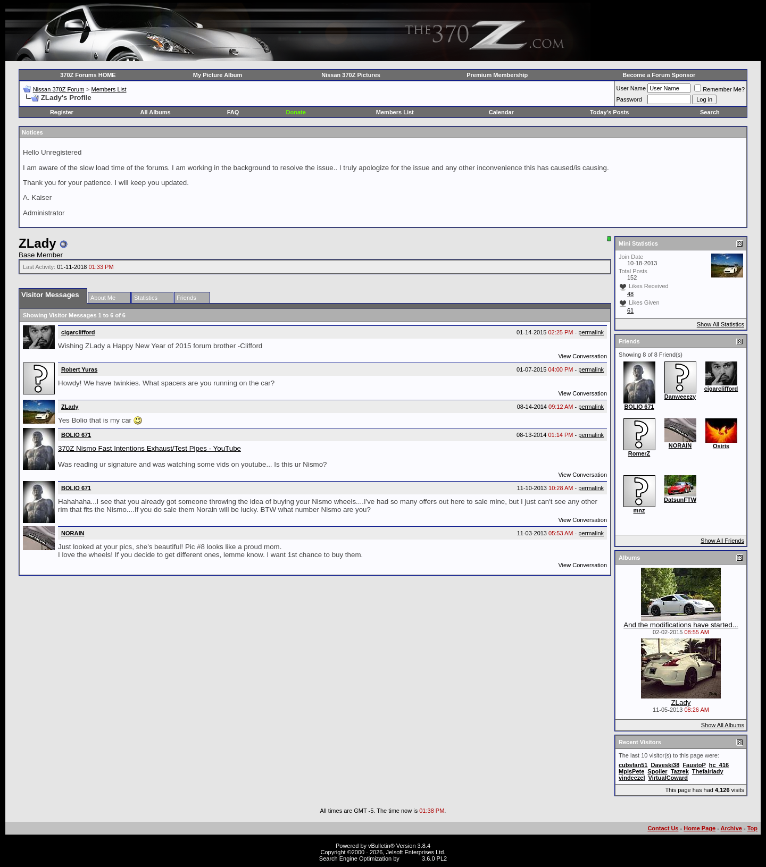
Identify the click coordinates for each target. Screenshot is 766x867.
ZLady (680, 702)
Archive (731, 828)
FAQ (233, 112)
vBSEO (410, 858)
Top (752, 828)
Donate (296, 112)
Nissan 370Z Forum (59, 89)
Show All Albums (722, 725)
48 (630, 294)
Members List (108, 89)
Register (61, 112)
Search (710, 112)
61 (630, 310)
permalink (591, 332)
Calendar (501, 112)
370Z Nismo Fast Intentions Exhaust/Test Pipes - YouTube (149, 448)
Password (629, 99)
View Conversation (582, 356)
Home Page (699, 828)
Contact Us (662, 828)
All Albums (155, 112)
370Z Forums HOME (88, 75)
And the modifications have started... (680, 625)
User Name (631, 88)
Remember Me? (719, 89)
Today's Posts (609, 112)
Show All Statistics (720, 324)
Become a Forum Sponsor (658, 75)
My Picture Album (218, 75)
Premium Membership (497, 75)
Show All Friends (722, 540)
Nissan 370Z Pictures (350, 75)
